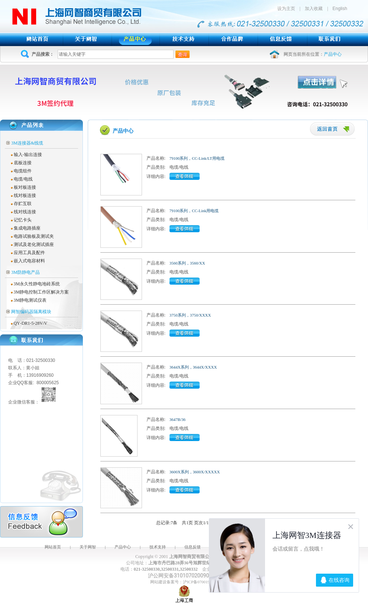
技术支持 (157, 547)
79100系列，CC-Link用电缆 (194, 210)
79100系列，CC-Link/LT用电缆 (197, 158)
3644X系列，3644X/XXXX (193, 367)
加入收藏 (314, 8)
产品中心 (122, 547)
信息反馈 (192, 547)
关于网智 (88, 547)
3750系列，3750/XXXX (190, 315)
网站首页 (53, 547)
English (340, 8)
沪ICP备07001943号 (200, 582)
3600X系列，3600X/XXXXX (195, 472)
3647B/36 (177, 419)
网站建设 (158, 582)
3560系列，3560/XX (187, 263)
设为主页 (288, 8)
